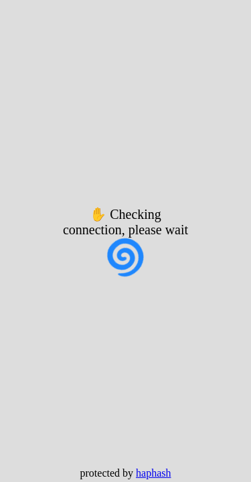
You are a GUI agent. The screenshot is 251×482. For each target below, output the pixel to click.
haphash (153, 473)
